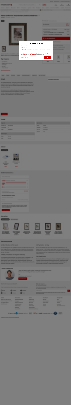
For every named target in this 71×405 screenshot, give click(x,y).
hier (24, 54)
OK (47, 57)
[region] (36, 50)
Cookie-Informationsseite (33, 54)
